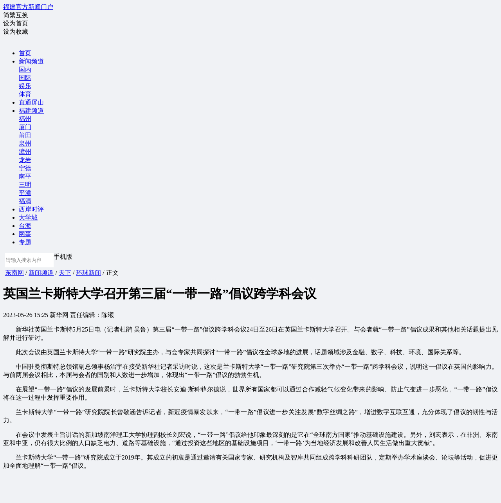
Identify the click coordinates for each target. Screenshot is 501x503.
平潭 (25, 192)
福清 (25, 201)
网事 (25, 234)
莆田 (25, 135)
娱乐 (25, 86)
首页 (25, 53)
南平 (25, 176)
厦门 (25, 127)
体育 (25, 94)
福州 (25, 118)
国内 (25, 69)
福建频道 (31, 110)
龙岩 (25, 160)
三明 (25, 184)
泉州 (25, 143)
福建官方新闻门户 (28, 7)
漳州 (25, 151)
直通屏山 (31, 102)
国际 (25, 77)
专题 (25, 242)
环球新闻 (88, 272)
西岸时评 (31, 209)
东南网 (14, 272)
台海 (25, 225)
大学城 (28, 217)
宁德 (25, 168)
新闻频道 (31, 61)
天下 (65, 272)
